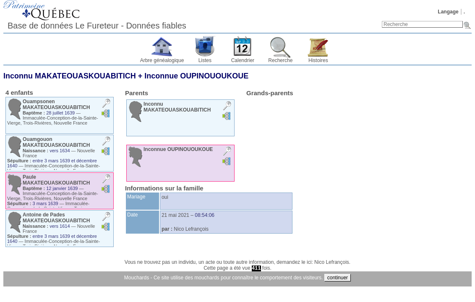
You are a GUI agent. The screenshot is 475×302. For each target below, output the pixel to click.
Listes (204, 60)
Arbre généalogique (162, 60)
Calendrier (242, 60)
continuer (337, 278)
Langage (448, 12)
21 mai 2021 (175, 215)
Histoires (318, 60)
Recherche (280, 60)
